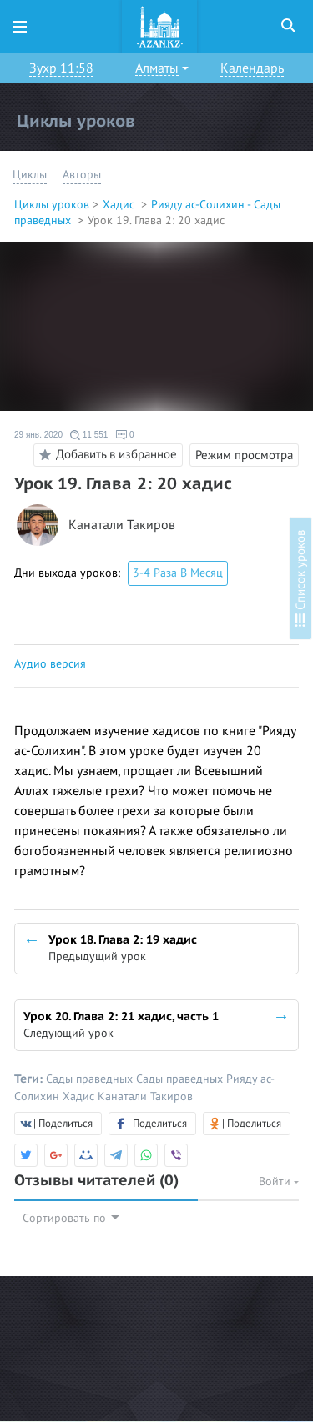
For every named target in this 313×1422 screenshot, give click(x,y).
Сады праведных (91, 1079)
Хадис (120, 205)
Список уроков (300, 578)
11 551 (89, 435)
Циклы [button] (30, 175)
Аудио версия (50, 664)
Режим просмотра (244, 455)
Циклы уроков (51, 205)
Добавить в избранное (105, 455)
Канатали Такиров (121, 525)
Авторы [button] (82, 175)
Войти (279, 1181)
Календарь (252, 68)
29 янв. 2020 (38, 434)
